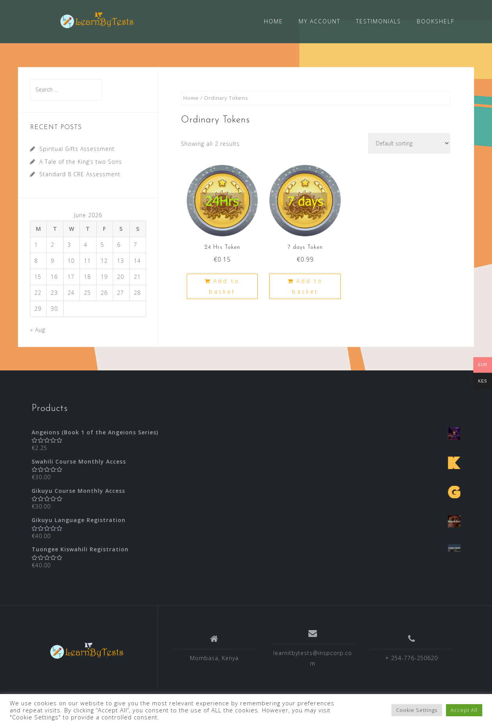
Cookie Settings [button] (416, 710)
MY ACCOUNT (319, 21)
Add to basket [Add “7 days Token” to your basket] (307, 286)
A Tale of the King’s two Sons (80, 161)
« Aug (37, 329)
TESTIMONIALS (378, 21)
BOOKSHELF (436, 21)
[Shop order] (409, 143)
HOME (273, 21)
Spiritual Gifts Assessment (77, 148)
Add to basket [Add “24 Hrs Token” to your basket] (224, 286)
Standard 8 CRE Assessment (79, 173)
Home (191, 97)
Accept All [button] (464, 710)
